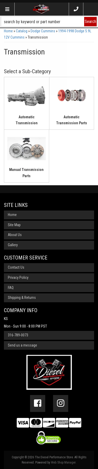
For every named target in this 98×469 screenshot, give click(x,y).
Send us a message (22, 345)
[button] (49, 21)
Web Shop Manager (63, 462)
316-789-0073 (18, 335)
